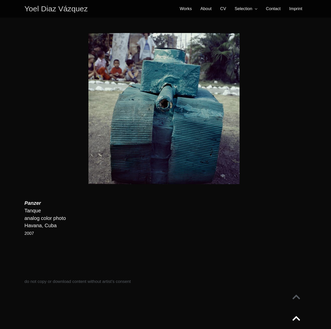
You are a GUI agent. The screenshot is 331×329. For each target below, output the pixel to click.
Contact (273, 9)
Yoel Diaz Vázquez (57, 9)
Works (186, 9)
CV (223, 9)
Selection (243, 9)
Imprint (295, 9)
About (205, 9)
